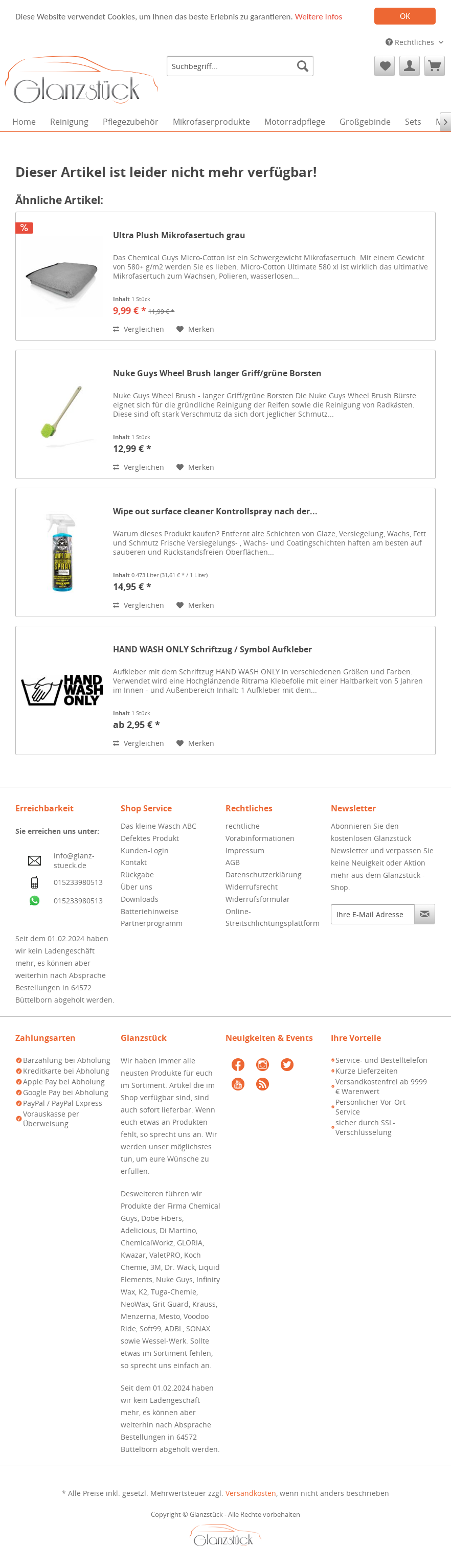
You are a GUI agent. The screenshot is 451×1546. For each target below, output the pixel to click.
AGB (233, 862)
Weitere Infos (318, 16)
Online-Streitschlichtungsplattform (273, 917)
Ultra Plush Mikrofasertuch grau (179, 235)
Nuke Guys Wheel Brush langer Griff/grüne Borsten (217, 373)
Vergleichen (138, 329)
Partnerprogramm (152, 923)
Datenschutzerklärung (264, 874)
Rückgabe (137, 874)
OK (405, 16)
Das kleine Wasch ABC (158, 826)
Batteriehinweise (149, 911)
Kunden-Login (145, 850)
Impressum (245, 850)
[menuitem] (240, 66)
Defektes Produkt (150, 838)
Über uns (136, 887)
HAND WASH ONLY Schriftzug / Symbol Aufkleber (212, 649)
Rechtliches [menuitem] (411, 42)
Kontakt (134, 862)
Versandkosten (251, 1493)
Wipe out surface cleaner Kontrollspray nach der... (215, 511)
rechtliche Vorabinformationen (260, 832)
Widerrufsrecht (252, 887)
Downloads (140, 899)
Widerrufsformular (258, 899)
